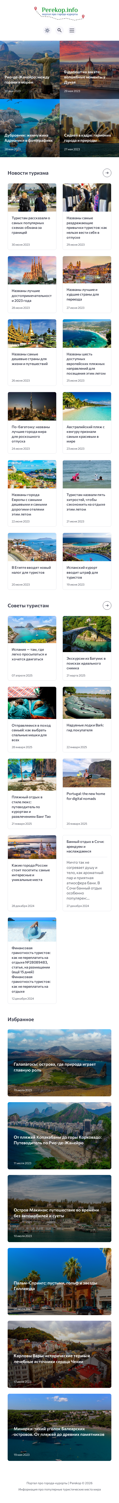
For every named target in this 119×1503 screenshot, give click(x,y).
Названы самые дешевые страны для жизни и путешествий (30, 359)
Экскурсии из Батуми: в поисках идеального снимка (86, 663)
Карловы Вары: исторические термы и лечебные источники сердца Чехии (52, 1358)
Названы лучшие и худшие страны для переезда (83, 294)
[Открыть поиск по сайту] (59, 30)
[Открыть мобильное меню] (72, 30)
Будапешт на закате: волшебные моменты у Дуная (84, 76)
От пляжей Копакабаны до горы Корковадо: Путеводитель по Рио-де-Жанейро (58, 1139)
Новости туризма (28, 173)
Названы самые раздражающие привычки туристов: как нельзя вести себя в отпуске (87, 227)
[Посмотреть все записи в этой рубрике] (107, 173)
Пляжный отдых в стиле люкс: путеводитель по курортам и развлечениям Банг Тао (31, 806)
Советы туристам (28, 605)
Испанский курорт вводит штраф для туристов (82, 572)
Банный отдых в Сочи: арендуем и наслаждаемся (85, 846)
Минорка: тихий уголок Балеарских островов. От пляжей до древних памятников (59, 1431)
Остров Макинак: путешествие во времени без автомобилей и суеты (56, 1212)
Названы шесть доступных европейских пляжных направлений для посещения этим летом (86, 363)
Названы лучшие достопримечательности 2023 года (32, 295)
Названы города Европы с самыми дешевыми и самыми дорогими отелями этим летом (29, 504)
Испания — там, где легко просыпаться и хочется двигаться (29, 654)
